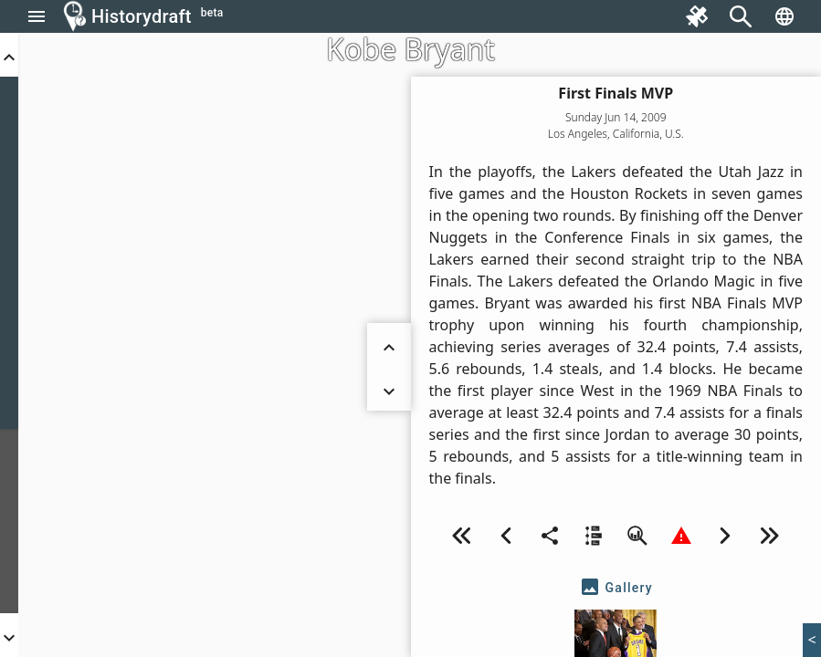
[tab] (616, 588)
